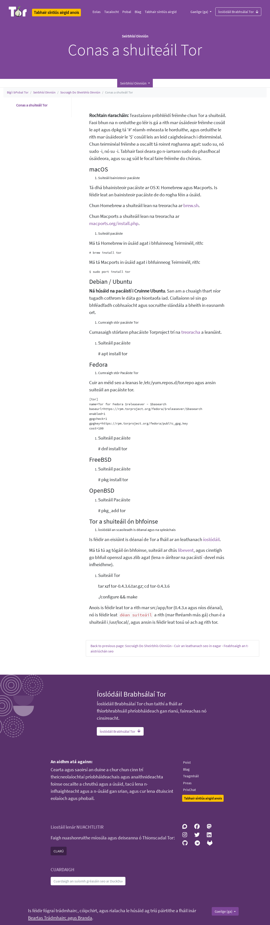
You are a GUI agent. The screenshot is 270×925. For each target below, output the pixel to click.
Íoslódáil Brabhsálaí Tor (238, 11)
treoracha (190, 332)
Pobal (126, 11)
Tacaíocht (111, 11)
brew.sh (191, 205)
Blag (138, 11)
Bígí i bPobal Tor (17, 92)
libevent (186, 550)
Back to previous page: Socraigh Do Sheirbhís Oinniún (131, 645)
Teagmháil (191, 776)
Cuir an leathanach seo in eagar (197, 645)
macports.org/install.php (113, 223)
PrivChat (189, 789)
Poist (187, 762)
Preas (187, 783)
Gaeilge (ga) (199, 11)
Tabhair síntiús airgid (161, 11)
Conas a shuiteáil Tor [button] (32, 105)
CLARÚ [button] (59, 851)
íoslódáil (211, 539)
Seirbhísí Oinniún (44, 92)
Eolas (97, 11)
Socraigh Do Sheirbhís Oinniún (80, 92)
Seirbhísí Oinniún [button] (133, 83)
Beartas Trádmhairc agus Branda (60, 918)
